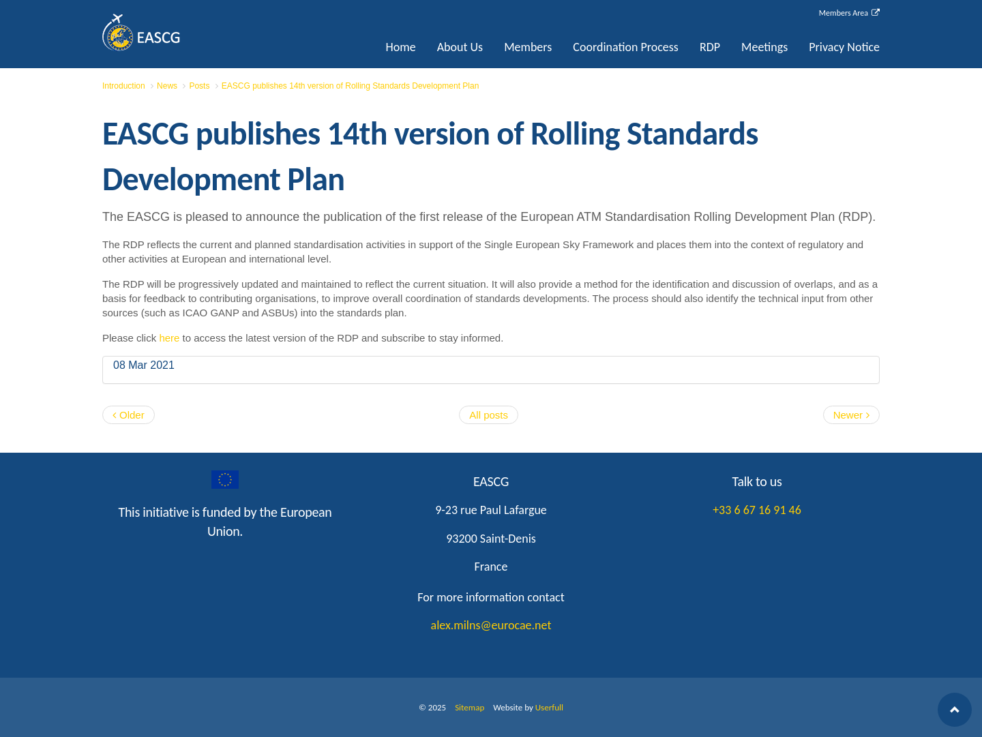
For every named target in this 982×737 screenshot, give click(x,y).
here (170, 338)
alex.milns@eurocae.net (491, 625)
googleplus (225, 480)
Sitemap (469, 707)
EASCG (170, 32)
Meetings (764, 47)
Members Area (849, 13)
